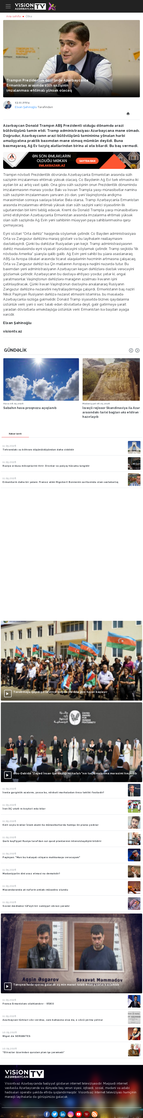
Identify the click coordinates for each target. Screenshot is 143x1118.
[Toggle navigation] (8, 6)
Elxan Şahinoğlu (26, 107)
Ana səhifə (13, 16)
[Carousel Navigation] (134, 350)
